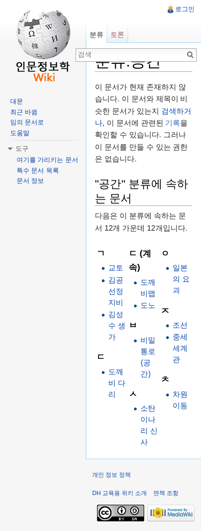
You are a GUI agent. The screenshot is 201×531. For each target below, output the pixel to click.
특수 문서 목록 (38, 170)
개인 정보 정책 (111, 474)
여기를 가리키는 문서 (47, 160)
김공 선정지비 (115, 291)
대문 (16, 101)
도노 (147, 305)
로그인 (185, 9)
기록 (172, 123)
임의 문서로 (27, 122)
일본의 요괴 (181, 278)
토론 (117, 35)
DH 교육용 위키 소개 (119, 493)
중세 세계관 (180, 348)
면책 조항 (165, 493)
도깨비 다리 (116, 383)
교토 (115, 267)
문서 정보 (30, 181)
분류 (96, 35)
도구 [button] (22, 148)
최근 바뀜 (24, 112)
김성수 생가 (116, 325)
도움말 (19, 133)
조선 (180, 325)
